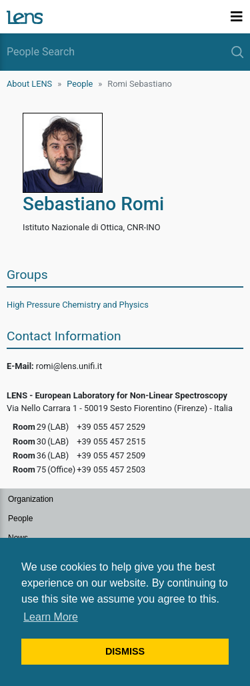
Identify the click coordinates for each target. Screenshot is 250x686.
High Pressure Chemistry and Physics (78, 305)
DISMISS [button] (125, 651)
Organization (30, 499)
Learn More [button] (50, 617)
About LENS (29, 84)
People (80, 84)
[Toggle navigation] (236, 17)
